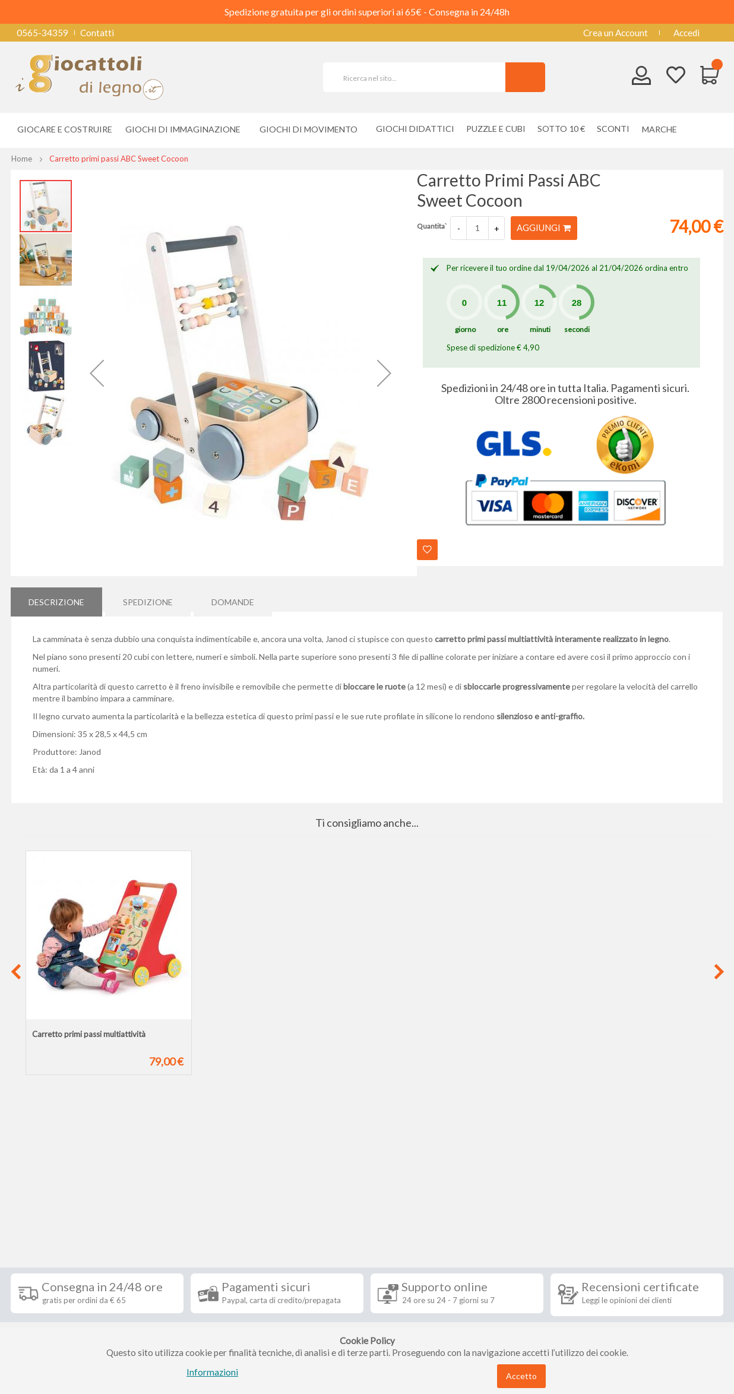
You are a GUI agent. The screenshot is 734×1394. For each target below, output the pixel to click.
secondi (577, 329)
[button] (97, 373)
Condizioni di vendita (61, 1246)
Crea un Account (615, 32)
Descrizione (56, 599)
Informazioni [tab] (54, 1200)
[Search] (525, 77)
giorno (465, 329)
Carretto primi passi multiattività (88, 1034)
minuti (540, 329)
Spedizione (148, 599)
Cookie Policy (47, 1317)
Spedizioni (40, 1228)
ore (502, 329)
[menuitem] (662, 129)
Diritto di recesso (54, 1264)
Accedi (686, 32)
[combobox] (419, 77)
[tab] (56, 599)
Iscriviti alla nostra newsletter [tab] (456, 1200)
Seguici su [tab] (165, 1200)
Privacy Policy (48, 1299)
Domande (232, 599)
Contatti (97, 32)
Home (21, 158)
